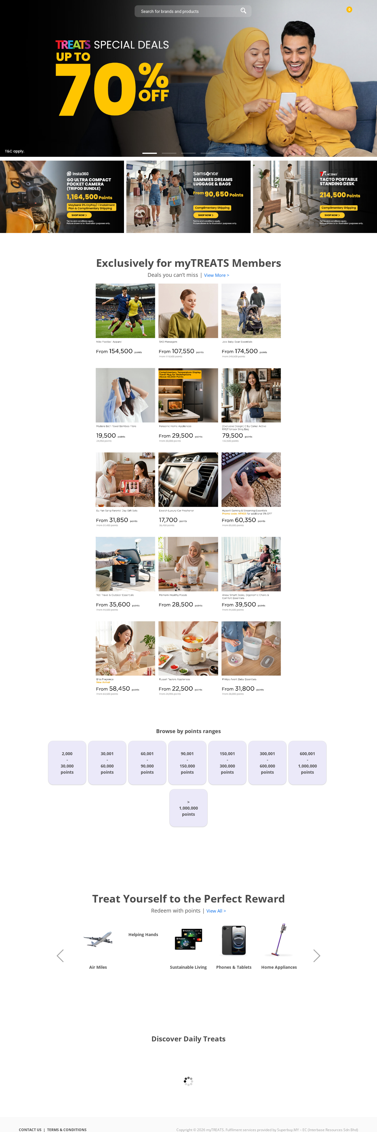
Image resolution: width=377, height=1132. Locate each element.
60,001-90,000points (147, 763)
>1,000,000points (188, 808)
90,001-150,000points (187, 763)
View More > (216, 275)
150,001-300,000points (227, 763)
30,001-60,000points (107, 763)
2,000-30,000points (67, 763)
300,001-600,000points (267, 763)
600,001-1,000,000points (307, 763)
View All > (216, 911)
